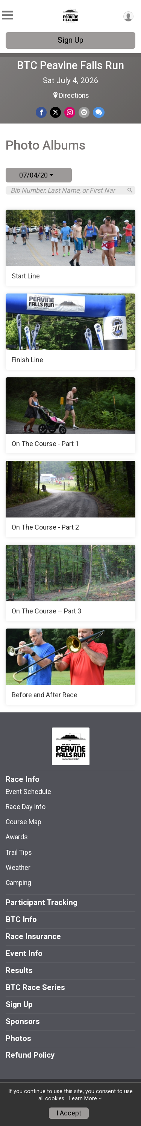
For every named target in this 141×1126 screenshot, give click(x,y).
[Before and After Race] (70, 667)
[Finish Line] (70, 331)
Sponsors (23, 1021)
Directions (74, 95)
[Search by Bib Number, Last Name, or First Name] (66, 190)
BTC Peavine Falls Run (70, 65)
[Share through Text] (99, 112)
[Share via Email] (84, 112)
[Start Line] (70, 248)
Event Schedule (28, 791)
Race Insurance (33, 936)
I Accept (68, 1113)
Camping (18, 883)
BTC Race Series (35, 987)
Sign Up (70, 40)
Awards (17, 837)
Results (19, 970)
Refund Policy (30, 1055)
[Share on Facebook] (41, 112)
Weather (18, 867)
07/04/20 (36, 175)
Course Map (23, 822)
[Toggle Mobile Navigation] (7, 15)
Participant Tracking (41, 902)
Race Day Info (25, 807)
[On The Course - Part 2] (70, 499)
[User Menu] (128, 16)
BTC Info (21, 919)
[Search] (130, 190)
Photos (18, 1038)
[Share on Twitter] (55, 112)
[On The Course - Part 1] (70, 415)
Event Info (24, 953)
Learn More (83, 1098)
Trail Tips (19, 852)
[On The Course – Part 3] (70, 583)
